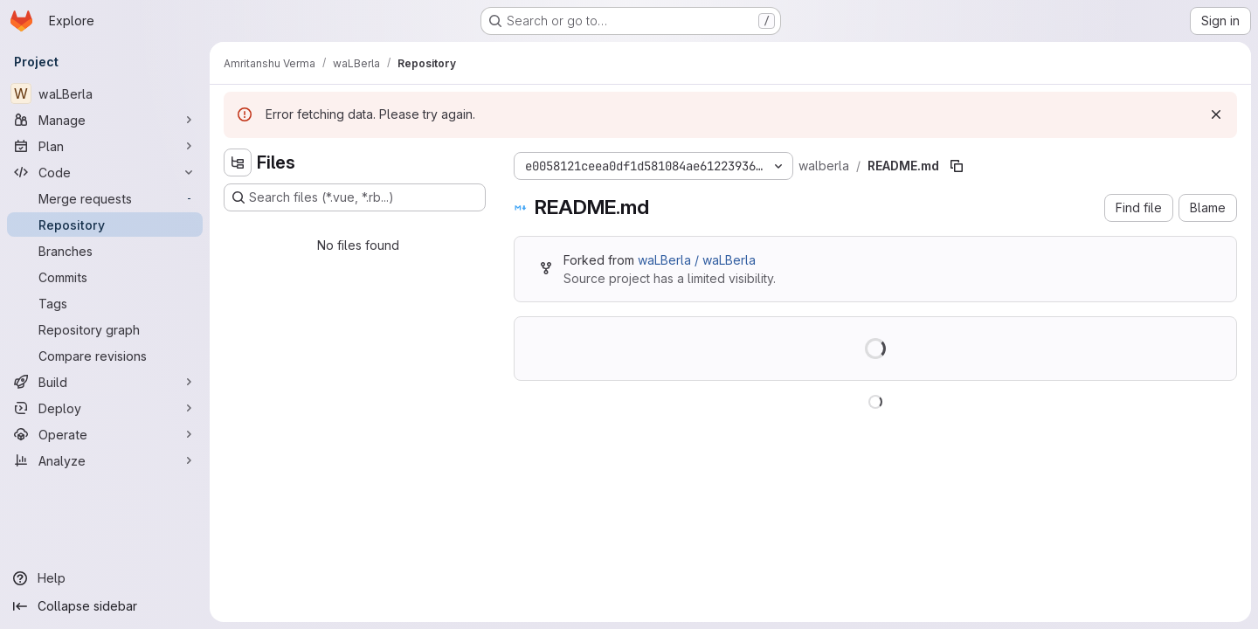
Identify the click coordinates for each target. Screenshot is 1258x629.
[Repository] (105, 224)
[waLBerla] (105, 93)
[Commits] (105, 277)
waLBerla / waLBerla (697, 259)
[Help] (105, 578)
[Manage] (105, 119)
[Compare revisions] (105, 355)
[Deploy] (105, 408)
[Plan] (105, 146)
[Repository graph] (105, 329)
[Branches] (105, 250)
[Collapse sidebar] (105, 606)
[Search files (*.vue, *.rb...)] (355, 197)
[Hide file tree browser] (238, 162)
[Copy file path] (957, 166)
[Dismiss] (1216, 114)
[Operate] (105, 434)
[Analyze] (105, 460)
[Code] (105, 172)
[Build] (105, 382)
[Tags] (105, 303)
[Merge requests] (105, 198)
